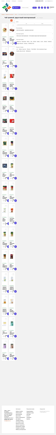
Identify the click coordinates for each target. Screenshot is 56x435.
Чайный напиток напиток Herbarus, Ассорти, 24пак (28, 92)
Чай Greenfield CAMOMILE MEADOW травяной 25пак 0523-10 (28, 269)
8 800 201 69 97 (39, 1)
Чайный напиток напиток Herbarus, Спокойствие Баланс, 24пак (45, 319)
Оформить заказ (30, 412)
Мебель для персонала (21, 429)
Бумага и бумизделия (20, 417)
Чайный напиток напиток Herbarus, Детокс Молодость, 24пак (28, 319)
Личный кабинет (30, 411)
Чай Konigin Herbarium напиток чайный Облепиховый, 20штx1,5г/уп (45, 344)
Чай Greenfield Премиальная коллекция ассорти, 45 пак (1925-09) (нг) (29, 168)
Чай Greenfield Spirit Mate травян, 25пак (45, 268)
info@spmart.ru (7, 420)
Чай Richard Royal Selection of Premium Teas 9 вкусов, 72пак (28, 193)
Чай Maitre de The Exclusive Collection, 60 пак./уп (45, 67)
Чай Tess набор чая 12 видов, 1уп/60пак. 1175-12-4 (46, 92)
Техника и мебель (19, 420)
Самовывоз (29, 417)
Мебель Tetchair (19, 411)
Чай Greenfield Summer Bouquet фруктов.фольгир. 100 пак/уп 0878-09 (28, 218)
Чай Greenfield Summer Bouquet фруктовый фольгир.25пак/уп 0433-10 (45, 218)
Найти (34, 7)
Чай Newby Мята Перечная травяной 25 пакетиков (28, 243)
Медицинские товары (20, 426)
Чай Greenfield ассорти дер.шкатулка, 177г (45, 42)
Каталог (15, 7)
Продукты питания (20, 423)
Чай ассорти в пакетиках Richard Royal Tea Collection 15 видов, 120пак (28, 67)
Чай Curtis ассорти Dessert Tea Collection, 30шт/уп (46, 117)
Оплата (28, 415)
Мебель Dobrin (19, 412)
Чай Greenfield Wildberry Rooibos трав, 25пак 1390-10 (28, 293)
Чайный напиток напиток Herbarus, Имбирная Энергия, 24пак (29, 344)
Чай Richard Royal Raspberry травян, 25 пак (46, 293)
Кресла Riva (18, 415)
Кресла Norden (19, 414)
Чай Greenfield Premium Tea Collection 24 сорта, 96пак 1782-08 (28, 143)
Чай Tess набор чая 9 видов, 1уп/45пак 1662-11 (29, 117)
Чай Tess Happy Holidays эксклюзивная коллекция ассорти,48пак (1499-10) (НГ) (46, 143)
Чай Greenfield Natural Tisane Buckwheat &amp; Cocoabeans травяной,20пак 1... (46, 395)
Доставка (29, 414)
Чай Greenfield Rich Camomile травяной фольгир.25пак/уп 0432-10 (46, 193)
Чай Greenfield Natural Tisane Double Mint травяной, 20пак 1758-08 (46, 369)
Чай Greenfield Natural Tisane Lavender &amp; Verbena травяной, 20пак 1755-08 (28, 395)
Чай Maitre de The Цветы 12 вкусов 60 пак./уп (28, 42)
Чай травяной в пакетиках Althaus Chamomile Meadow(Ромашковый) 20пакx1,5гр (28, 370)
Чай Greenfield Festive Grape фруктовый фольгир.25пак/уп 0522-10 (46, 168)
